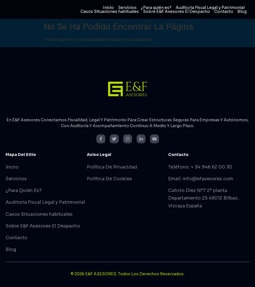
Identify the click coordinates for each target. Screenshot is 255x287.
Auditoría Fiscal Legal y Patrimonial (210, 8)
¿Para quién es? (156, 8)
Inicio (108, 8)
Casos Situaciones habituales (109, 11)
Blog (242, 11)
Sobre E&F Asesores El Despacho (176, 11)
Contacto (223, 11)
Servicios (127, 8)
